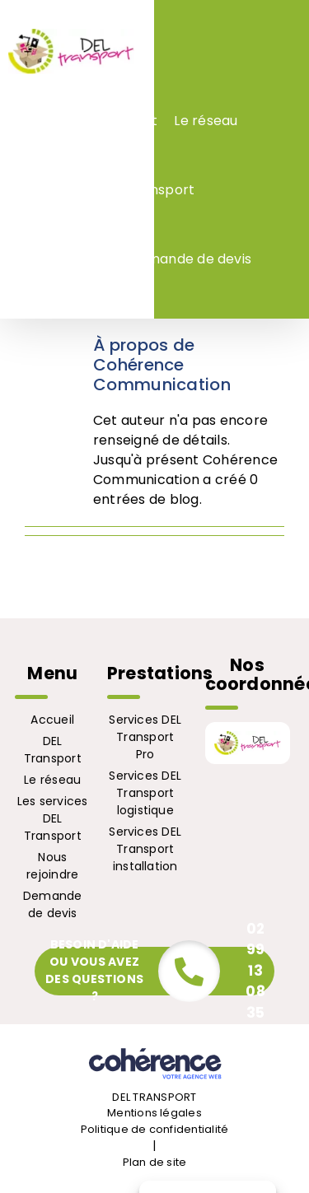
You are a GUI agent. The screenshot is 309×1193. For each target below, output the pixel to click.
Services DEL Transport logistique (145, 792)
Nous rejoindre (52, 866)
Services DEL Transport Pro (145, 736)
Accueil (52, 719)
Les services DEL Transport (52, 818)
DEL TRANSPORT (154, 1097)
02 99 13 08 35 (255, 971)
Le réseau (52, 779)
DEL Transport (53, 750)
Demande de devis (52, 904)
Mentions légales (154, 1113)
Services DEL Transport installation (145, 848)
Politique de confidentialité (155, 1129)
